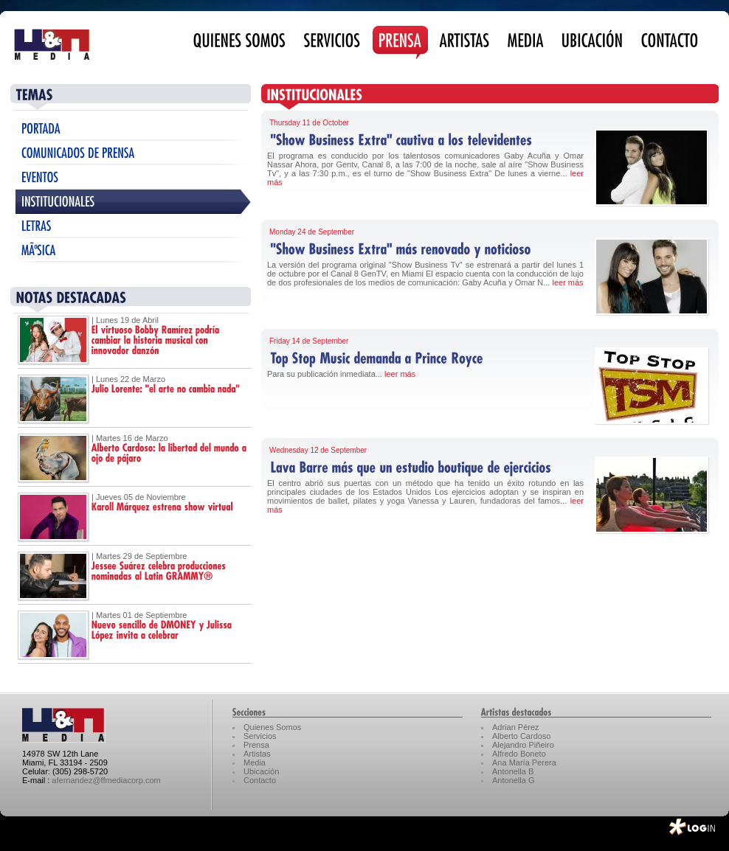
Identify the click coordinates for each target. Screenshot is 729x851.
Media (254, 762)
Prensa (256, 744)
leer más (567, 282)
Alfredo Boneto (519, 753)
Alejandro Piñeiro (523, 744)
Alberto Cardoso (521, 736)
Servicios (260, 736)
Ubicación (261, 771)
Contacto (259, 780)
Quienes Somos (272, 727)
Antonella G (513, 780)
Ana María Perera (524, 762)
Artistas (257, 753)
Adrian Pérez (515, 727)
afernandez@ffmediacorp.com (106, 780)
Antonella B (512, 771)
